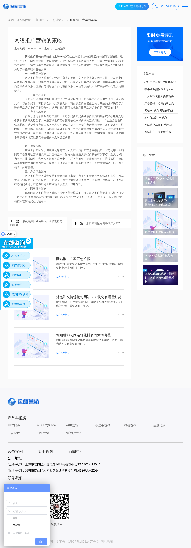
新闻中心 (42, 20)
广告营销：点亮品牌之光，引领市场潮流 (161, 103)
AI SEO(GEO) (46, 425)
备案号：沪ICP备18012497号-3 (77, 541)
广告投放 (14, 433)
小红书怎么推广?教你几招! (160, 81)
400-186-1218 (165, 6)
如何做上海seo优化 (156, 117)
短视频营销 (73, 433)
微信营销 (130, 425)
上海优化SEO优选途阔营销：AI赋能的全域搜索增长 (160, 277)
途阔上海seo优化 (19, 20)
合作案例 (15, 452)
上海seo (59, 56)
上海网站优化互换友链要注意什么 (161, 96)
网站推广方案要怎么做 (73, 259)
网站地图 (107, 541)
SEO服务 (14, 425)
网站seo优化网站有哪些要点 (161, 110)
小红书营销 (102, 425)
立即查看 (62, 276)
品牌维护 (159, 425)
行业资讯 (59, 20)
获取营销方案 (132, 6)
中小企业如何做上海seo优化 (161, 89)
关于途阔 (45, 452)
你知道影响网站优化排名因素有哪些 (83, 335)
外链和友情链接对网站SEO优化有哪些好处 (89, 297)
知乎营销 (43, 433)
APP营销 (72, 425)
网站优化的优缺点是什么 (159, 231)
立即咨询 (160, 52)
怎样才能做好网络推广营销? (103, 223)
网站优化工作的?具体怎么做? (161, 124)
